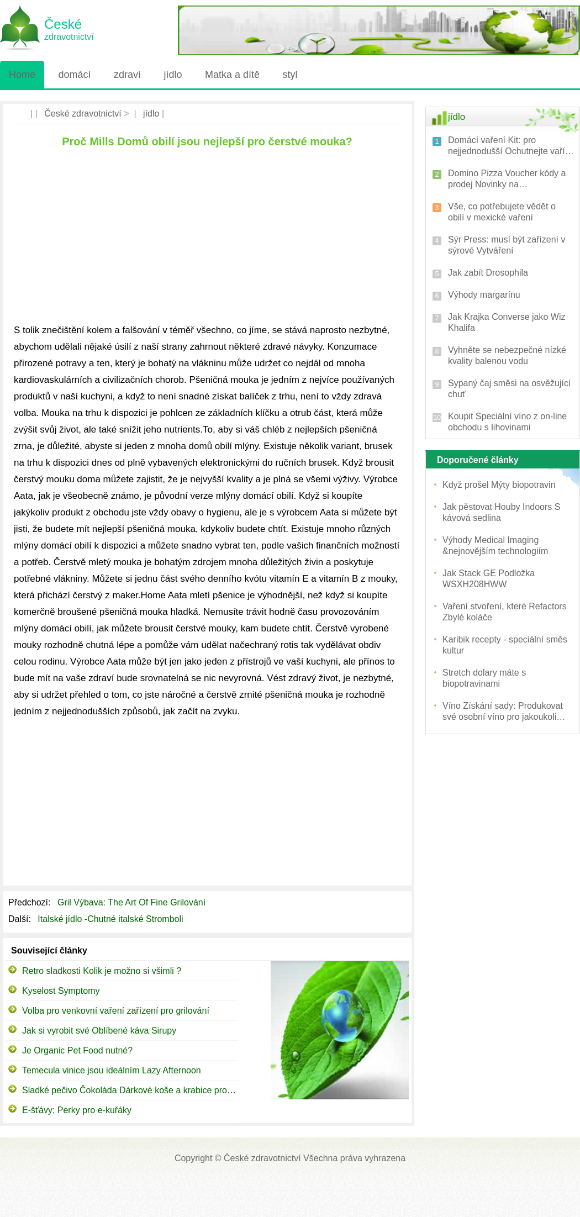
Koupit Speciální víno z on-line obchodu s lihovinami (507, 422)
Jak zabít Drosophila (488, 272)
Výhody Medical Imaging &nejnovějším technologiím (495, 545)
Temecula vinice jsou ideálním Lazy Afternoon (111, 1070)
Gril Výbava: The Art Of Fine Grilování (132, 902)
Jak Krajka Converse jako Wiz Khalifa (507, 322)
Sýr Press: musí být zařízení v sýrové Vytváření (507, 245)
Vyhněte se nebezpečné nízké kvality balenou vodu (507, 355)
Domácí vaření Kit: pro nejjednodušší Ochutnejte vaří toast (506, 146)
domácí (74, 74)
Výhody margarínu (484, 294)
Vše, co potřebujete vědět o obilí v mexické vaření (502, 212)
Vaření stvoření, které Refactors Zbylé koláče (504, 612)
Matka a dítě (232, 74)
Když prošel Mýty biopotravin (499, 484)
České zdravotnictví (83, 113)
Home (22, 74)
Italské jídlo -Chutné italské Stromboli (112, 919)
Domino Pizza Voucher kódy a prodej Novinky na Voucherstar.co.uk (507, 179)
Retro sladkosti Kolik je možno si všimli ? (101, 971)
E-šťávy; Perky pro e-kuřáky (76, 1110)
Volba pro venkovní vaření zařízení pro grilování (115, 1010)
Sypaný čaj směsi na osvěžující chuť (509, 388)
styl (289, 74)
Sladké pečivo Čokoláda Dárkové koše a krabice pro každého (142, 1090)
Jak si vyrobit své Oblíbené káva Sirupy (99, 1030)
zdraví (127, 74)
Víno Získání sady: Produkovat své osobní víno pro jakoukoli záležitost (502, 712)
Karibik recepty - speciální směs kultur (504, 645)
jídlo (173, 74)
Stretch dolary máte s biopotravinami (484, 678)
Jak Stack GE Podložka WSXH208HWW (488, 578)
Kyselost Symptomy (60, 990)
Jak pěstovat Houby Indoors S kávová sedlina (501, 512)
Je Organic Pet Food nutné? (77, 1050)
